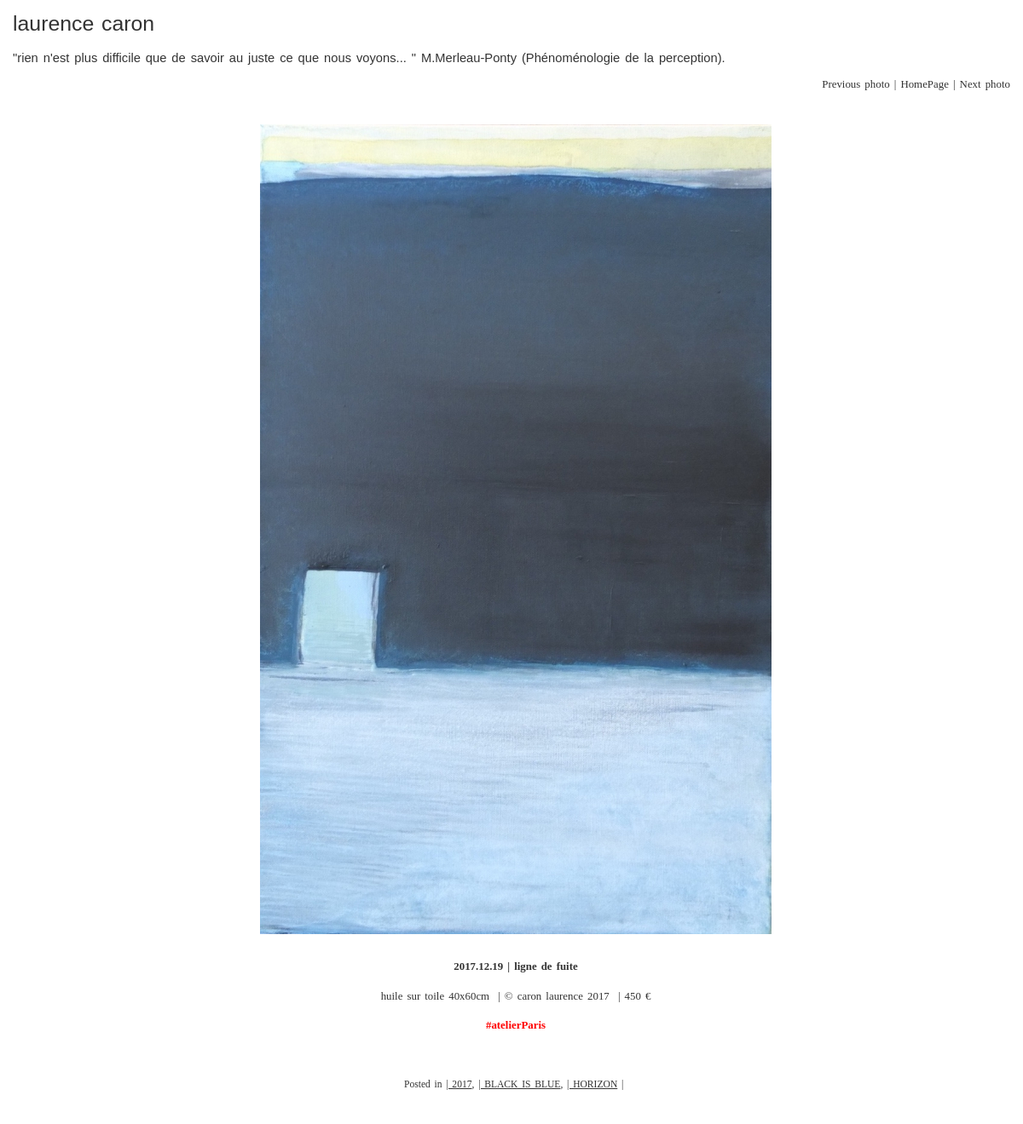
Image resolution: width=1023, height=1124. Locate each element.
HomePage (924, 84)
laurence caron (83, 23)
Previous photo (855, 84)
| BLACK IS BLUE (519, 1084)
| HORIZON (592, 1084)
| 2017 (458, 1084)
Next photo (985, 84)
